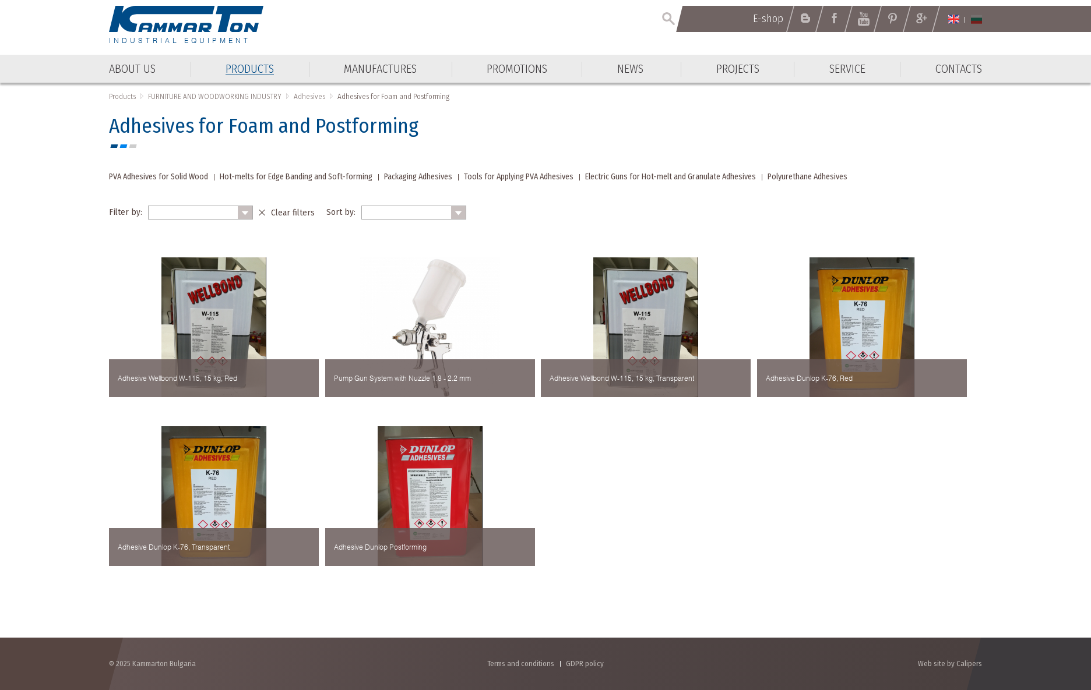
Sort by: (341, 212)
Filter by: (125, 212)
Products (122, 96)
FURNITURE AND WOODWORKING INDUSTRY (214, 96)
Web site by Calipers (950, 663)
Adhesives (309, 96)
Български (976, 19)
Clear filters (293, 212)
